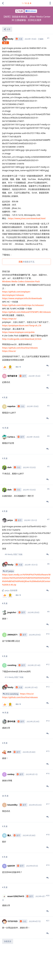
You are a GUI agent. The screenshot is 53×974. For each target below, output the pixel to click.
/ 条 (26, 3)
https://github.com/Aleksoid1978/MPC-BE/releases (26, 312)
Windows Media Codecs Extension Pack (21, 281)
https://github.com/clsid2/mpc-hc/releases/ (23, 305)
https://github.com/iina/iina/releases (20, 347)
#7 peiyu (10, 571)
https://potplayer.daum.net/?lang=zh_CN (21, 325)
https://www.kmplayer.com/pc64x (18, 332)
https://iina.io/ (9, 351)
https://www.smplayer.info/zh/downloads (22, 298)
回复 (21, 261)
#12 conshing (12, 694)
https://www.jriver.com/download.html (27, 218)
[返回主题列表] (3, 3)
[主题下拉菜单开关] (50, 3)
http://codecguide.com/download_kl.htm (21, 339)
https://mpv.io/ (9, 318)
